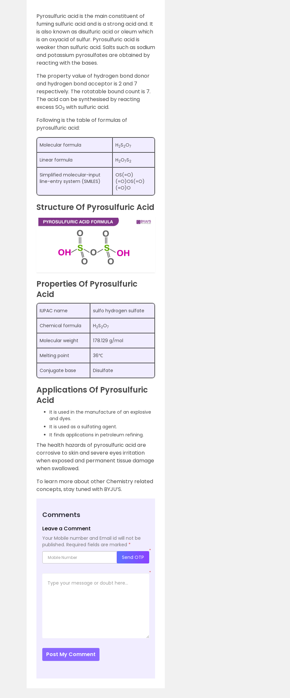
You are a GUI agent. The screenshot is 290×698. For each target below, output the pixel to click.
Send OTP (133, 557)
